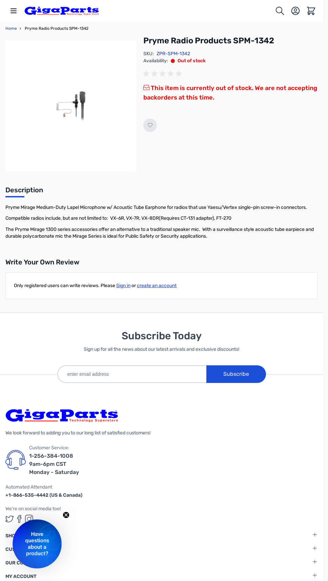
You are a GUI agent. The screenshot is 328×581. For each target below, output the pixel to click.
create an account (157, 285)
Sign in (123, 285)
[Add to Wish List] (150, 125)
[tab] (24, 192)
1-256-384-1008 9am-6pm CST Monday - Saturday (54, 464)
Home (11, 28)
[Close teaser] (66, 515)
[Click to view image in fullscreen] (71, 106)
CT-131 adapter (196, 218)
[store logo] (61, 10)
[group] (163, 74)
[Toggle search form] (280, 11)
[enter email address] (131, 374)
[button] (37, 544)
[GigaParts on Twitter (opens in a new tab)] (9, 519)
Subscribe (236, 374)
